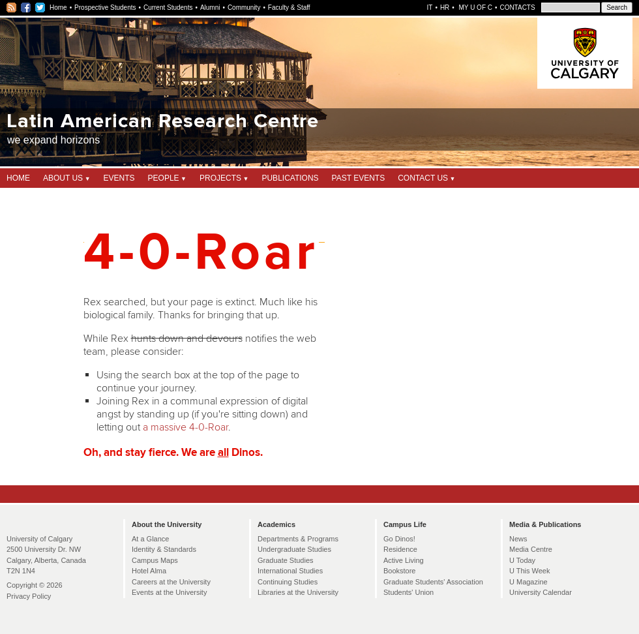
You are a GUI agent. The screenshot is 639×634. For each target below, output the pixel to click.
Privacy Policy (29, 596)
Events (119, 178)
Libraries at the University (298, 592)
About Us (63, 178)
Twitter (40, 8)
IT (430, 7)
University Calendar (540, 592)
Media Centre (530, 549)
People (163, 178)
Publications (289, 178)
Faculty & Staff (289, 7)
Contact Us (423, 178)
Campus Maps (155, 560)
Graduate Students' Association (433, 582)
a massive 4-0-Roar (185, 427)
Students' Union (408, 592)
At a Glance (150, 539)
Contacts (517, 7)
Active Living (403, 560)
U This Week (529, 571)
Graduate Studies (286, 560)
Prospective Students (105, 7)
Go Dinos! (399, 539)
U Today (522, 560)
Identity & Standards (164, 549)
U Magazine (528, 582)
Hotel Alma (149, 571)
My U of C (474, 7)
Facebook (26, 8)
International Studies (290, 571)
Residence (400, 549)
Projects (220, 178)
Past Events (358, 178)
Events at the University (169, 592)
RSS (12, 8)
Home (58, 7)
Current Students (167, 7)
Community (244, 7)
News (518, 539)
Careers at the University (171, 582)
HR (444, 7)
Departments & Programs (298, 539)
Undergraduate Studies (294, 549)
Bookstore (399, 571)
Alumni (210, 7)
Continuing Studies (288, 582)
